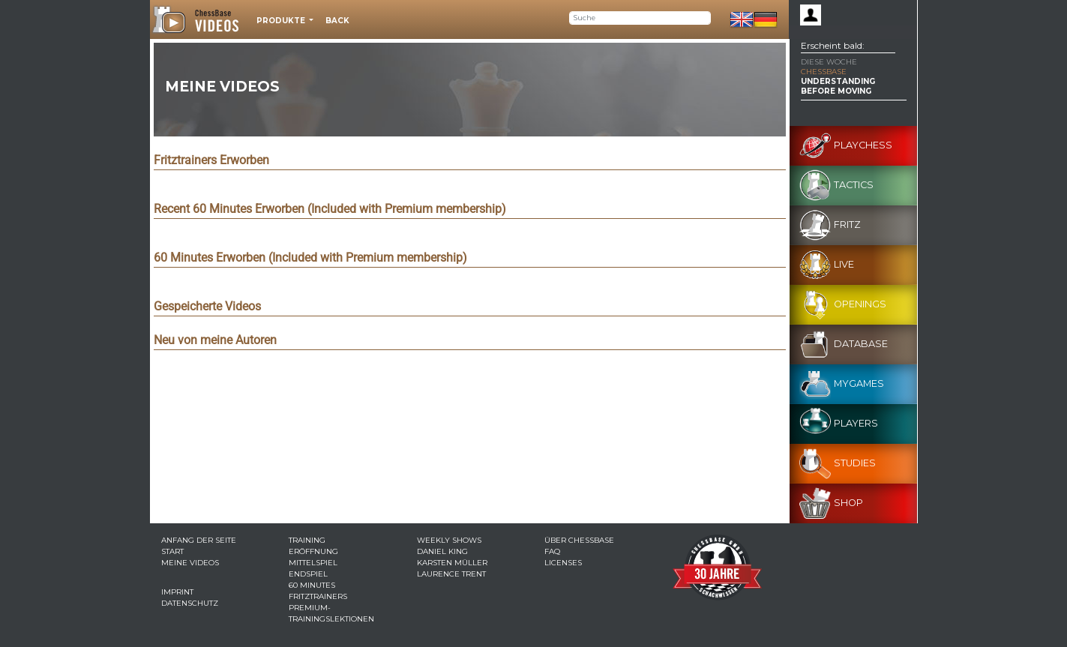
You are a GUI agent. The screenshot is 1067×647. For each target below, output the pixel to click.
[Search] (640, 18)
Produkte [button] (281, 20)
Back (337, 20)
